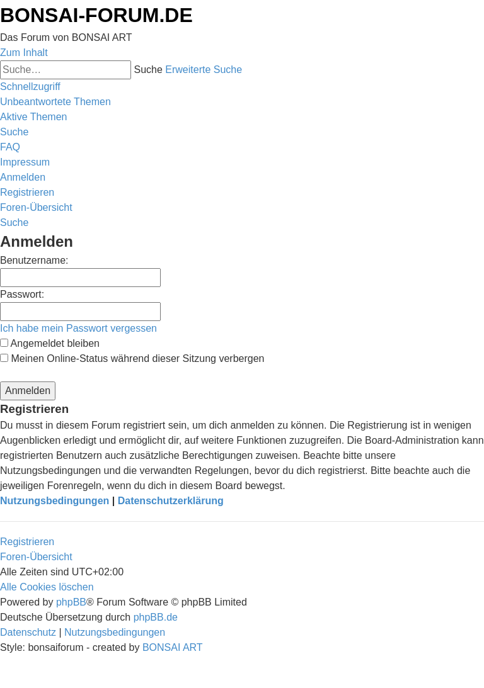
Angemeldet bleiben (50, 343)
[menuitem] (55, 101)
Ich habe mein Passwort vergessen (78, 328)
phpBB (71, 602)
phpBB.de (156, 617)
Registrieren (27, 541)
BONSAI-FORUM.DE (96, 15)
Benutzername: (34, 260)
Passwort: (22, 294)
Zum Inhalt (24, 52)
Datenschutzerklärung (171, 500)
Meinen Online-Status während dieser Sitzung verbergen (132, 358)
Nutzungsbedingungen (54, 500)
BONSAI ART (172, 647)
